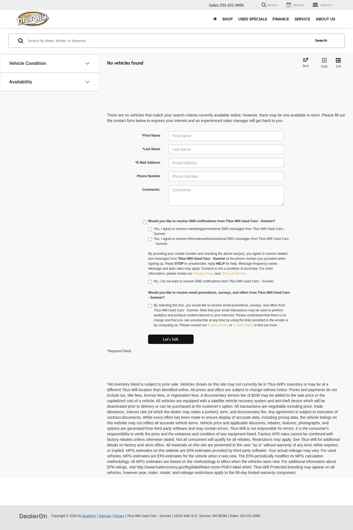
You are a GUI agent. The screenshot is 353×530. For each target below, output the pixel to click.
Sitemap (105, 516)
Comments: (151, 190)
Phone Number (148, 176)
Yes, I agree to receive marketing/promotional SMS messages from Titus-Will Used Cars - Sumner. (216, 231)
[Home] (215, 19)
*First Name (151, 135)
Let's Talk (170, 339)
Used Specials (252, 19)
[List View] (338, 63)
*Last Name (151, 149)
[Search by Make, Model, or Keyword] (168, 40)
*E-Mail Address (148, 163)
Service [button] (302, 19)
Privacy (119, 516)
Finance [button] (280, 19)
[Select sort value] (307, 62)
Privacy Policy (203, 273)
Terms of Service (233, 273)
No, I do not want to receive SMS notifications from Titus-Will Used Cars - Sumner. (211, 281)
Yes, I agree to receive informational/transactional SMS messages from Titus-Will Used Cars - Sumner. (218, 241)
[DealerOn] (33, 515)
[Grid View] (323, 63)
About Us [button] (325, 19)
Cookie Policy (243, 325)
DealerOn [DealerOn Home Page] (89, 516)
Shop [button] (227, 19)
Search (321, 40)
